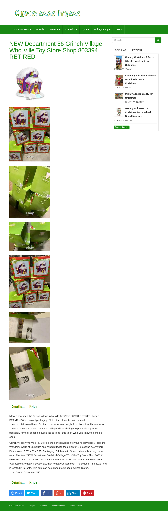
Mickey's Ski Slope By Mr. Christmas (139, 96)
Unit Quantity (102, 29)
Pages (32, 506)
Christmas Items (21, 29)
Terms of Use (76, 506)
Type (85, 29)
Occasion (71, 29)
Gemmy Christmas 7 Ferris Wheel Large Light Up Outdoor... (139, 61)
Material (55, 29)
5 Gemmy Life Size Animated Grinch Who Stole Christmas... (141, 79)
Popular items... (122, 127)
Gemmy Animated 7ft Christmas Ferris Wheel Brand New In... (138, 112)
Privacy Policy (58, 506)
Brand (40, 29)
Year (118, 29)
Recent (137, 50)
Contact (43, 506)
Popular (121, 50)
